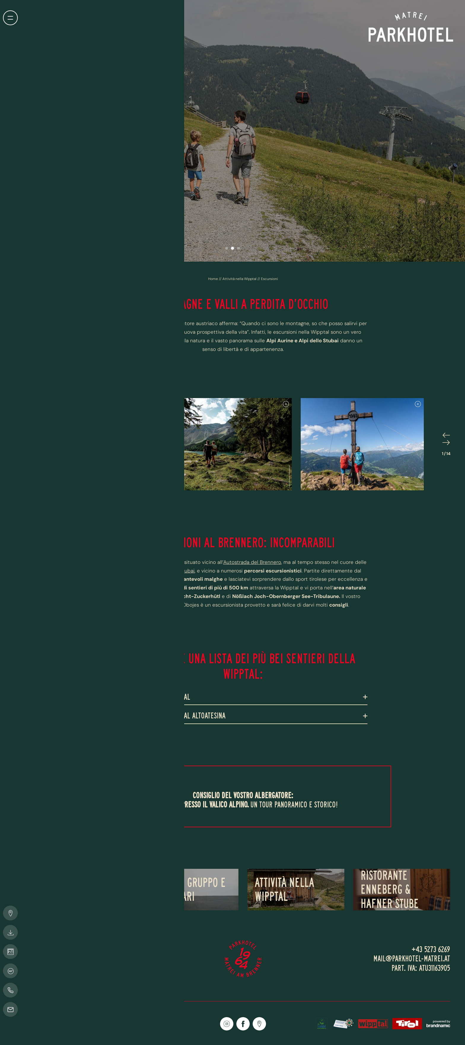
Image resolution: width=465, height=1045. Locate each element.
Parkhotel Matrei (159, 562)
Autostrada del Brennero (252, 562)
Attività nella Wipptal (239, 278)
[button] (227, 248)
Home (213, 278)
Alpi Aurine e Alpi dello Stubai (160, 570)
